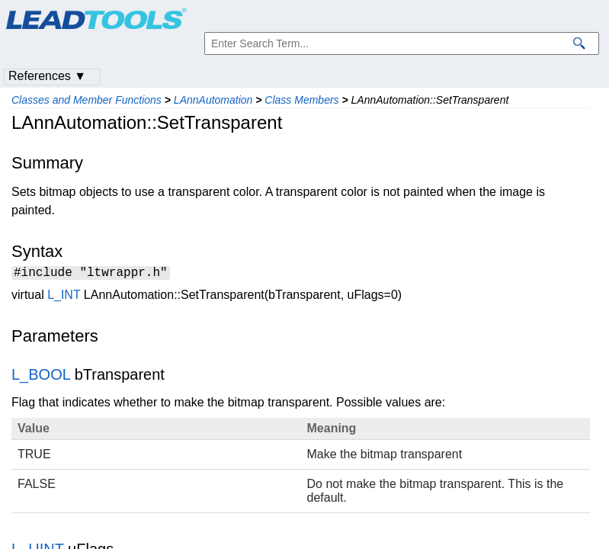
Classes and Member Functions (86, 100)
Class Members (301, 100)
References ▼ (47, 75)
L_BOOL (40, 376)
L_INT (63, 297)
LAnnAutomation (213, 100)
